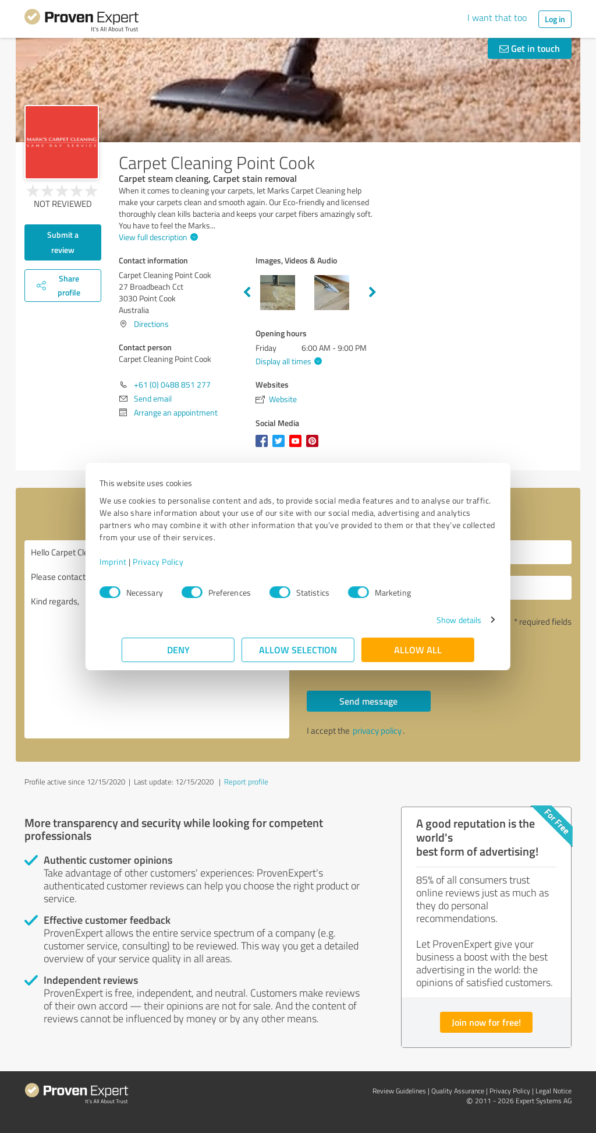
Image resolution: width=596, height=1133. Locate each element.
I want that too (497, 17)
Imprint (135, 561)
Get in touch (529, 48)
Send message (368, 701)
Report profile (246, 781)
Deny (178, 649)
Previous (247, 292)
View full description (157, 236)
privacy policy (377, 730)
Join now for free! (486, 1022)
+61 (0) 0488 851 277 (172, 384)
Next (372, 292)
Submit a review (63, 242)
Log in (555, 18)
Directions (151, 323)
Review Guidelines (399, 1091)
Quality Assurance (457, 1091)
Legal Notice (553, 1091)
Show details (436, 619)
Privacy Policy (180, 561)
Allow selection (298, 649)
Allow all (418, 649)
